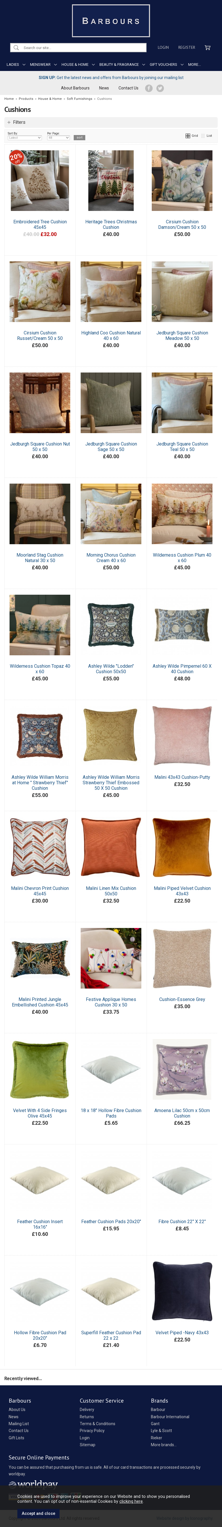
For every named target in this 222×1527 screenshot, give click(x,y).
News (104, 88)
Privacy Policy (92, 1430)
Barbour (158, 1409)
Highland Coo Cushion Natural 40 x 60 (111, 335)
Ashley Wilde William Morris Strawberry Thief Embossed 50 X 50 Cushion (111, 782)
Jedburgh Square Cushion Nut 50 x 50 (40, 446)
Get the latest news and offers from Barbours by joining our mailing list (111, 77)
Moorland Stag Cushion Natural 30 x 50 (39, 557)
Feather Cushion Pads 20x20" (111, 1221)
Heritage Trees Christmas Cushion (111, 224)
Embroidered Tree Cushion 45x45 (40, 224)
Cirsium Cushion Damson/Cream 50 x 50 (182, 224)
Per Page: (58, 136)
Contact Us (128, 88)
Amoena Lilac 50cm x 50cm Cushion (182, 1113)
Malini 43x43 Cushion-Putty (182, 777)
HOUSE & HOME (75, 64)
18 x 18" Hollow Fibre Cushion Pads (111, 1113)
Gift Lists (16, 1438)
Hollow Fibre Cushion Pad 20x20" (40, 1335)
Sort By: (25, 136)
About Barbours (75, 88)
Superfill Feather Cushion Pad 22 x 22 (111, 1335)
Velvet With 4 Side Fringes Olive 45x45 (40, 1113)
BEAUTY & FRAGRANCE (119, 64)
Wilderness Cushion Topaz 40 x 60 (40, 668)
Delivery (87, 1409)
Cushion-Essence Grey (182, 999)
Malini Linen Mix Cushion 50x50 (111, 891)
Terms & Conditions (97, 1423)
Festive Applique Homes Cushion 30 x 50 (111, 1002)
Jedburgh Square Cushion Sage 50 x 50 (111, 446)
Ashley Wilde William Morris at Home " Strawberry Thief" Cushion (40, 782)
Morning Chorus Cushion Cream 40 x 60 (111, 557)
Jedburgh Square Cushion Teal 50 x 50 (182, 446)
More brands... (164, 1444)
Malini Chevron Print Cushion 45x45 (40, 891)
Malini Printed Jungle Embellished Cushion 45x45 (40, 1002)
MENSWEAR (40, 64)
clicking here (131, 1501)
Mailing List (19, 1423)
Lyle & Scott (161, 1430)
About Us (17, 1409)
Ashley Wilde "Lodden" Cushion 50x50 (111, 668)
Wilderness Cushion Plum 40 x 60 (182, 557)
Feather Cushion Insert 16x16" (40, 1224)
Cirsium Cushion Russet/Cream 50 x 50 (40, 335)
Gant (155, 1423)
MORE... (194, 64)
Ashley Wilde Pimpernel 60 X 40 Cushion (182, 668)
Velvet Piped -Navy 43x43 (182, 1332)
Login (163, 47)
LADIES (13, 64)
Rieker (156, 1438)
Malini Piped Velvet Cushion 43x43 (182, 891)
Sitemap (87, 1444)
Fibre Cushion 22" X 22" (182, 1221)
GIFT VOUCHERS (163, 64)
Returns (87, 1416)
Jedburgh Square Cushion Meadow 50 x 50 (182, 335)
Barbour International (170, 1416)
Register (186, 47)
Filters (19, 122)
